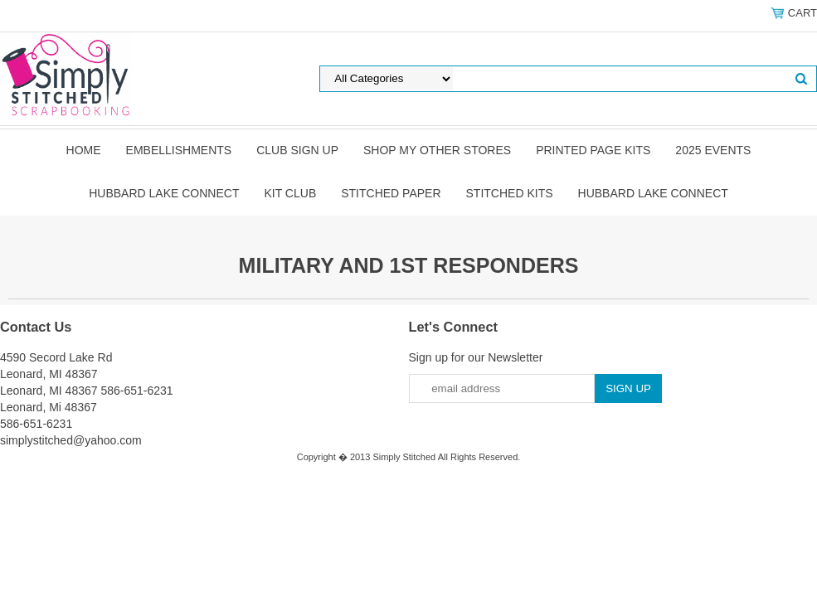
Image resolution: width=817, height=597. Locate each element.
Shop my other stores (437, 150)
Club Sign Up (297, 150)
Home (83, 150)
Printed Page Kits (593, 150)
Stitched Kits (509, 193)
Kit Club (290, 193)
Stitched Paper (390, 193)
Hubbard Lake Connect (164, 193)
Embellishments (179, 150)
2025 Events (713, 150)
